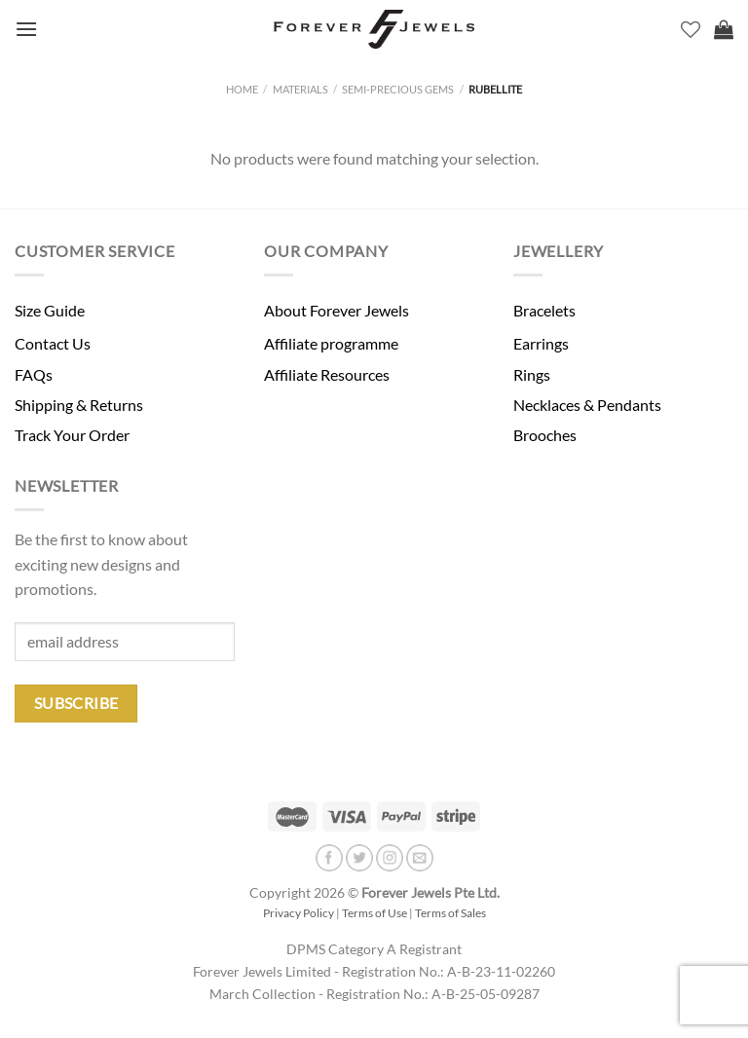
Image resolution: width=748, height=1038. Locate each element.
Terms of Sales (450, 913)
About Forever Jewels (336, 310)
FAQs (34, 374)
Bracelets (544, 310)
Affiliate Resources (327, 374)
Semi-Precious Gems (398, 89)
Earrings (541, 343)
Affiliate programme (331, 343)
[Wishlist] (690, 29)
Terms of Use (374, 913)
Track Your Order (72, 435)
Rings (531, 374)
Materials (300, 89)
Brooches (545, 435)
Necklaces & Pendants (587, 404)
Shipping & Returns (79, 404)
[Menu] (26, 29)
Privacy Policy (298, 913)
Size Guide (50, 310)
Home (242, 89)
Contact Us (53, 343)
